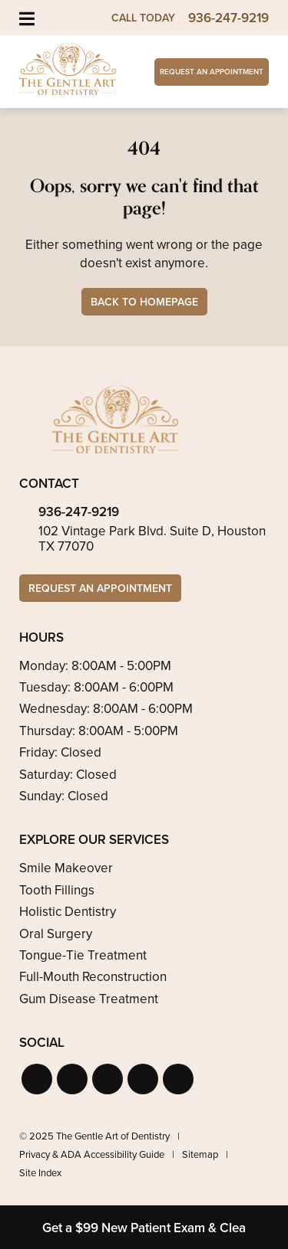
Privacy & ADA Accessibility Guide (91, 1154)
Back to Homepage (144, 302)
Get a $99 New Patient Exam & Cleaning (157, 1228)
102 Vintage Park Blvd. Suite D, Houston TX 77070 (152, 539)
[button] (37, 1079)
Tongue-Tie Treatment (83, 955)
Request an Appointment (211, 71)
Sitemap (200, 1154)
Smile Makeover (66, 868)
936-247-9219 (78, 512)
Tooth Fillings (56, 890)
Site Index (40, 1173)
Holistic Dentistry (67, 911)
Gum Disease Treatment (88, 999)
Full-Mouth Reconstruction (93, 976)
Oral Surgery (55, 933)
